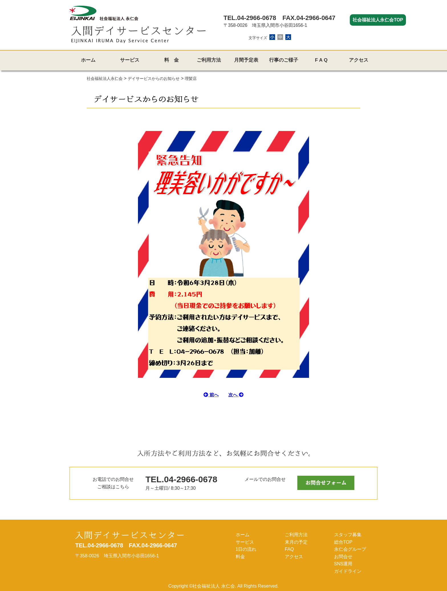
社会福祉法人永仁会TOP (378, 19)
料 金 (171, 60)
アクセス (358, 60)
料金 (240, 556)
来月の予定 (296, 542)
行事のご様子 (283, 60)
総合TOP (343, 542)
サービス (129, 60)
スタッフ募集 (347, 534)
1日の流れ (246, 549)
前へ (211, 394)
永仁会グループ (350, 549)
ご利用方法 (209, 60)
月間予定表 (246, 60)
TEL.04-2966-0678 (250, 17)
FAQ (289, 549)
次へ (235, 394)
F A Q (321, 60)
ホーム (88, 60)
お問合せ (343, 556)
